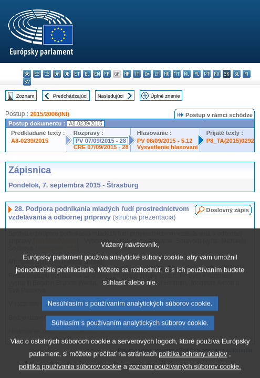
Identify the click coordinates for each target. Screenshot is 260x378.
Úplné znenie (165, 96)
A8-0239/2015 (29, 141)
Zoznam (25, 96)
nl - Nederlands (187, 74)
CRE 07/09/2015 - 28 (101, 147)
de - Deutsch (67, 74)
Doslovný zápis (227, 210)
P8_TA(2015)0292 (230, 141)
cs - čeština (47, 74)
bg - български (27, 74)
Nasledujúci (111, 96)
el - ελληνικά (87, 74)
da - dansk (57, 74)
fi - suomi (247, 74)
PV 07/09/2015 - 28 (101, 141)
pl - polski (197, 74)
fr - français (107, 74)
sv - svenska (27, 82)
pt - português (207, 74)
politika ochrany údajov (193, 365)
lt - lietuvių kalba (157, 74)
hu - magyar (167, 74)
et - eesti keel (77, 74)
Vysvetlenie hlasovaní (167, 147)
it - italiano (137, 74)
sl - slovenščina (237, 74)
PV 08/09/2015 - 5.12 (165, 141)
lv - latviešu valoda (147, 74)
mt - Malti (177, 74)
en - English (97, 74)
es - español (37, 74)
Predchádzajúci (70, 96)
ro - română (217, 74)
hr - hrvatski (127, 74)
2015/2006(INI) (49, 114)
